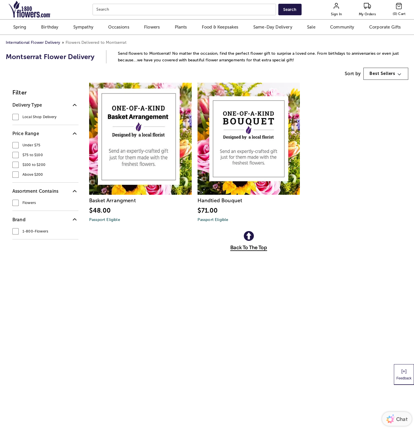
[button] (19, 27)
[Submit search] (289, 9)
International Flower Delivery (33, 42)
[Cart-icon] (399, 9)
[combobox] (185, 9)
